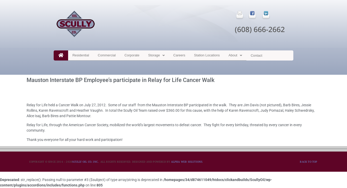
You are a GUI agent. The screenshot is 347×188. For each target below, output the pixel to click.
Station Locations (207, 55)
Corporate (131, 55)
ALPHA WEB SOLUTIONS (187, 161)
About (235, 55)
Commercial (107, 55)
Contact (256, 55)
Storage (156, 55)
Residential (80, 55)
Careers (179, 55)
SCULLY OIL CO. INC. (85, 161)
